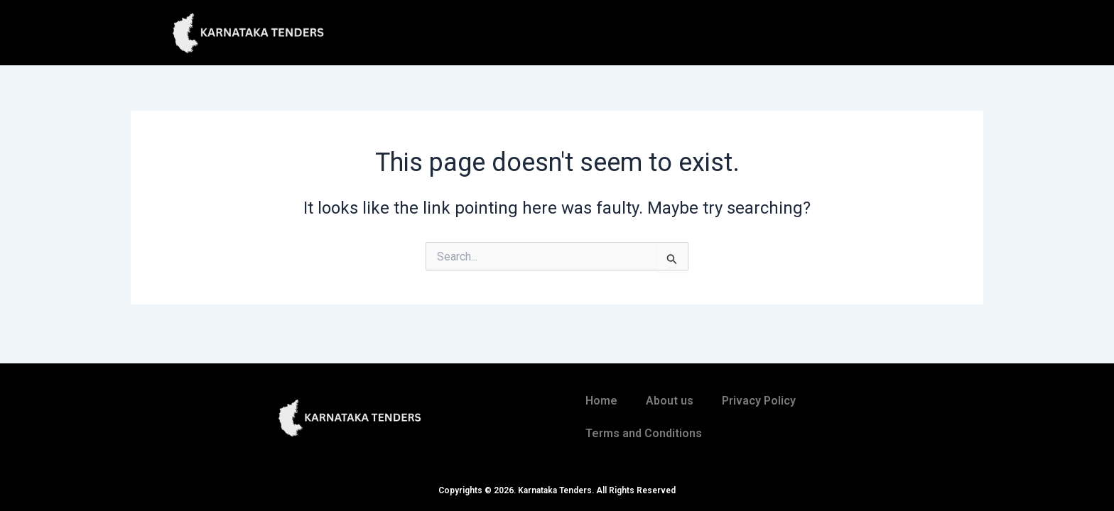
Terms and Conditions (643, 433)
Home (601, 400)
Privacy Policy (759, 400)
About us (669, 400)
